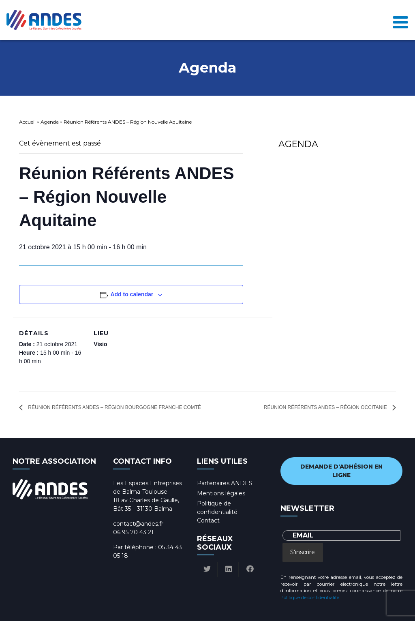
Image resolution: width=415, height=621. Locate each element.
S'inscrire (302, 552)
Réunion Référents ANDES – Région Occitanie (326, 407)
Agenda (50, 122)
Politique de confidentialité (309, 597)
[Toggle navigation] (400, 20)
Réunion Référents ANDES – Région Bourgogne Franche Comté (114, 407)
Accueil (27, 122)
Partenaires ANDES (224, 483)
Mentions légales (221, 493)
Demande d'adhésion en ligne (341, 471)
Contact (208, 520)
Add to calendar (131, 294)
